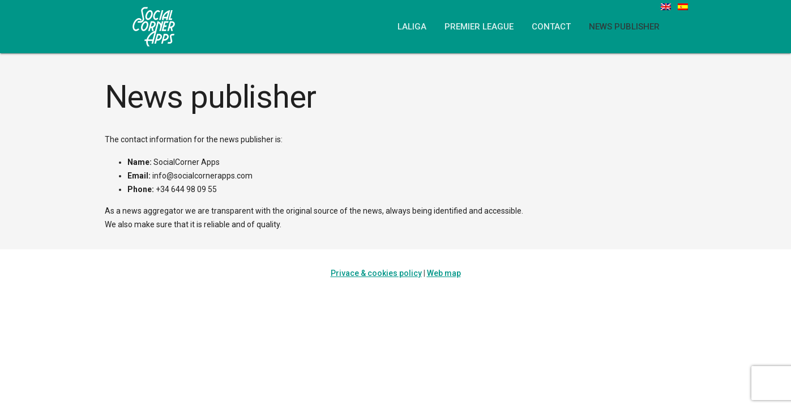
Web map (444, 273)
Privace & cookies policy (376, 273)
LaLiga (411, 27)
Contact (551, 27)
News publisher (624, 27)
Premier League (479, 27)
